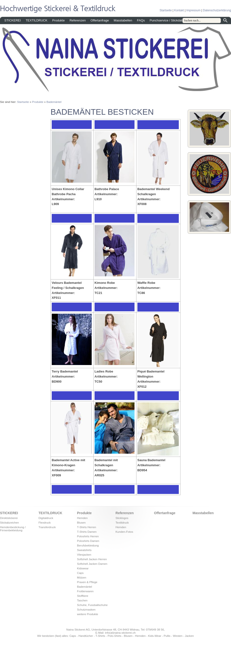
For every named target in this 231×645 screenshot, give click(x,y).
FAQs (141, 20)
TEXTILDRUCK (36, 20)
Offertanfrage (99, 20)
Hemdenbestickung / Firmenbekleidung (13, 528)
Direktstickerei (9, 517)
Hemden (82, 517)
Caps (80, 572)
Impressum (193, 10)
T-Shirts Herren (86, 527)
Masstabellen (123, 20)
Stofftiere (82, 595)
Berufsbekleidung (88, 545)
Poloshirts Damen (88, 540)
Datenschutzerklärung (217, 10)
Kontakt (179, 10)
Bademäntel (53, 101)
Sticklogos (122, 517)
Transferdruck (47, 527)
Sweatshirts (84, 550)
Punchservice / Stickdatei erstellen (173, 20)
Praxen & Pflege (87, 582)
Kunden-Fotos (124, 531)
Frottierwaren (85, 591)
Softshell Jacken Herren (92, 559)
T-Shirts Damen (86, 531)
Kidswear (83, 568)
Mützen (81, 577)
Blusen (81, 522)
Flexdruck (44, 522)
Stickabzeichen (9, 522)
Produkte (58, 20)
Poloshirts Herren (88, 536)
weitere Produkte (87, 614)
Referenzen (78, 20)
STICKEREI (12, 20)
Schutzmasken (86, 609)
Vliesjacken (84, 554)
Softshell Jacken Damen (92, 563)
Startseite (166, 10)
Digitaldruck (45, 517)
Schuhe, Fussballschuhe (92, 604)
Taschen (82, 600)
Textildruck (122, 522)
